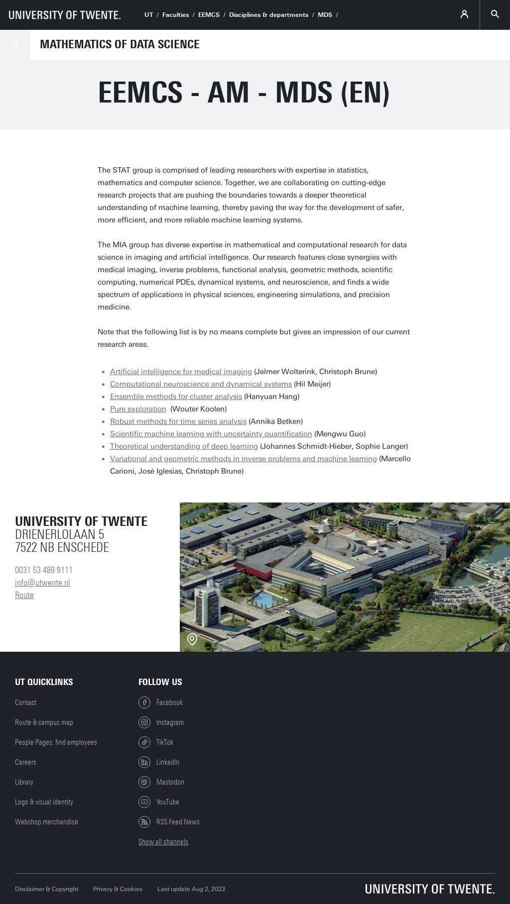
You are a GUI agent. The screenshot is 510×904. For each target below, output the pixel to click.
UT (148, 14)
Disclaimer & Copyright (46, 889)
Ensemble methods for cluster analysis (176, 396)
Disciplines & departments (268, 14)
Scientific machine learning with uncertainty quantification (211, 433)
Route (24, 595)
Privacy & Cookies (117, 889)
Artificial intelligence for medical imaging (181, 371)
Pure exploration (138, 408)
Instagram (161, 722)
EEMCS (209, 14)
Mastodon (161, 782)
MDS (325, 14)
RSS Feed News (169, 822)
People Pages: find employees (56, 742)
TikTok (155, 742)
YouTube (158, 802)
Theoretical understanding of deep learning (184, 446)
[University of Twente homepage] (64, 15)
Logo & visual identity (44, 802)
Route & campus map (44, 722)
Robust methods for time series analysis (178, 421)
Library (24, 782)
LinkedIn (158, 762)
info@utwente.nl (42, 582)
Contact (25, 702)
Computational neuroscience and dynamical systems (201, 384)
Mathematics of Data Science (120, 44)
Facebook (160, 702)
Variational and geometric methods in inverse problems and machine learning (243, 458)
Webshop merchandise (46, 821)
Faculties (175, 14)
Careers (25, 762)
